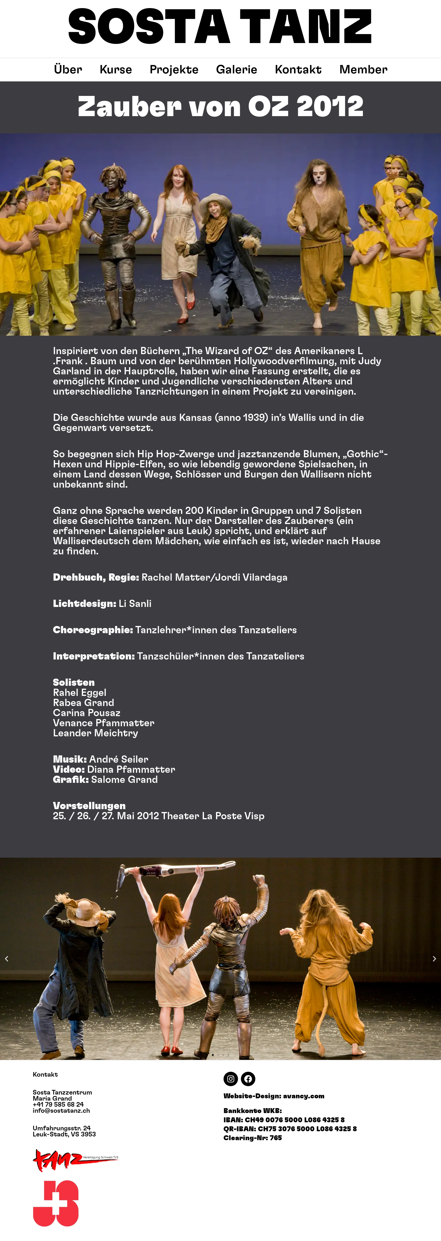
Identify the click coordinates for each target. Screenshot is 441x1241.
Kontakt (298, 70)
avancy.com (303, 1096)
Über (68, 70)
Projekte (174, 70)
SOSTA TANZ (220, 28)
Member (363, 70)
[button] (6, 958)
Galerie (236, 70)
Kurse (115, 70)
